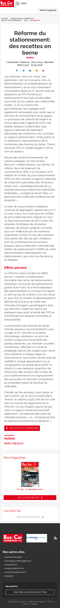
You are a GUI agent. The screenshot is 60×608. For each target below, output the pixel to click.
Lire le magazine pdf (28, 497)
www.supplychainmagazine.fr (18, 561)
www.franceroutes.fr (14, 557)
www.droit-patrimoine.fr (15, 572)
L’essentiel (35, 20)
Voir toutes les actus (28, 517)
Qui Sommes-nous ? (17, 601)
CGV (50, 601)
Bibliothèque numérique (22, 19)
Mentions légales (37, 601)
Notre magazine (48, 10)
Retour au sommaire (24, 428)
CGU (25, 604)
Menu (24, 3)
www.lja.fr (9, 576)
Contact (33, 604)
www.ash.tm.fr (11, 565)
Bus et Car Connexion (11, 20)
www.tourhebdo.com (14, 568)
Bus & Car (6, 3)
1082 (26, 20)
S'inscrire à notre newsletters (30, 592)
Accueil (4, 19)
